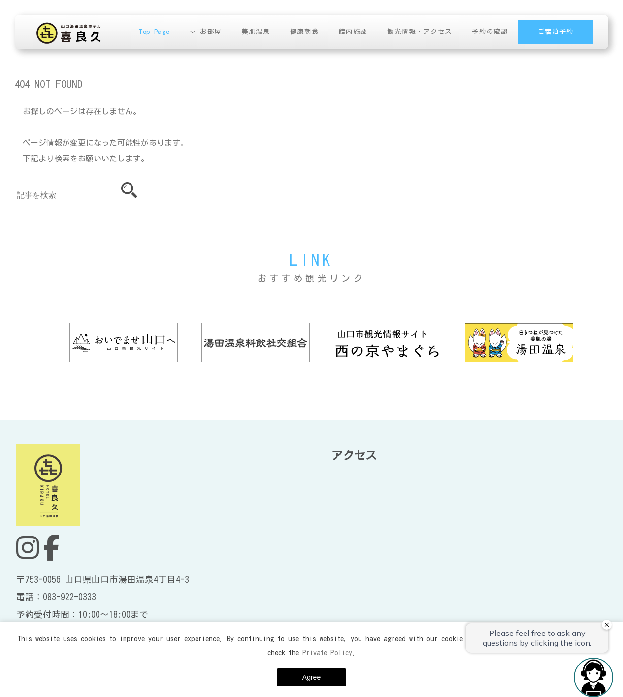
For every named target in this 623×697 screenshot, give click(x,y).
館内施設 (353, 31)
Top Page (154, 31)
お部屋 (212, 31)
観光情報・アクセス (420, 31)
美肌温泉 (256, 31)
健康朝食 (305, 31)
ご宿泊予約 (556, 31)
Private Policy (327, 652)
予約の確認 (490, 31)
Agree (311, 677)
